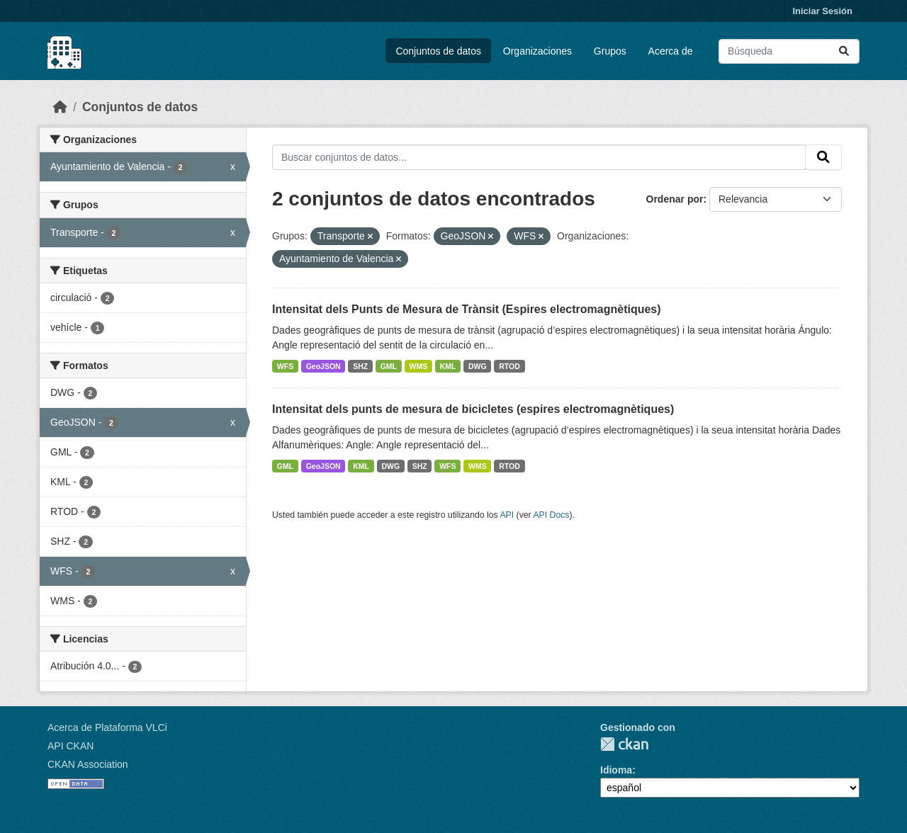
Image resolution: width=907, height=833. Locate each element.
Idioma (616, 770)
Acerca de (670, 51)
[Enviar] (844, 51)
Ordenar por (675, 199)
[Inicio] (60, 107)
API (507, 515)
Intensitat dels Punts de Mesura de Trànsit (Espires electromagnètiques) (466, 309)
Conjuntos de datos (438, 51)
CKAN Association (87, 764)
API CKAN (70, 746)
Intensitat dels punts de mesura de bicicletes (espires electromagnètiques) (473, 409)
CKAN (624, 744)
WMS (419, 366)
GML (389, 366)
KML (448, 366)
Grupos (610, 51)
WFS (285, 366)
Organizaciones (537, 51)
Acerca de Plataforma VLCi (107, 727)
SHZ (360, 366)
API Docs (551, 515)
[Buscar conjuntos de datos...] (789, 51)
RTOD (509, 366)
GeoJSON (323, 366)
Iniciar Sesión (822, 11)
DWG (477, 366)
